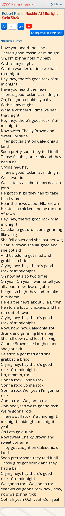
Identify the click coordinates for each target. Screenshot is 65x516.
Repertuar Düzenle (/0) (46, 32)
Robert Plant (12, 14)
